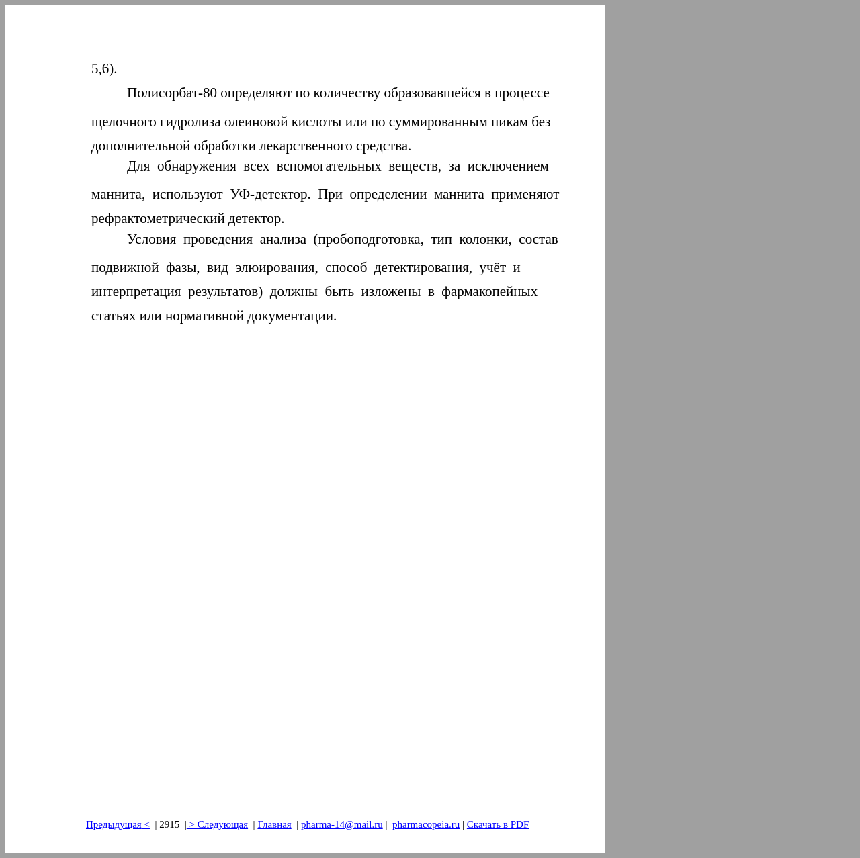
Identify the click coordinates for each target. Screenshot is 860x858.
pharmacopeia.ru (426, 824)
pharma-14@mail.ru (342, 824)
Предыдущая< (118, 824)
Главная (274, 824)
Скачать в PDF (498, 824)
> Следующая (217, 824)
